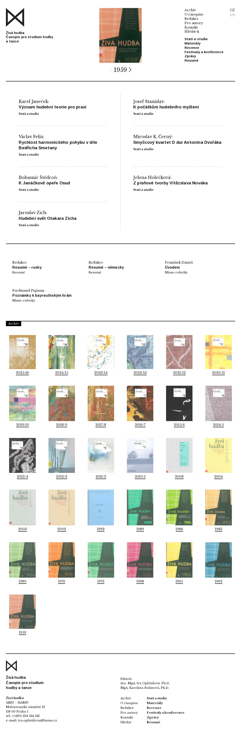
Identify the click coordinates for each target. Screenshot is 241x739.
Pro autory (194, 23)
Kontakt (191, 27)
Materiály (192, 43)
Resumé (192, 60)
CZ (232, 10)
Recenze (192, 48)
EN (232, 15)
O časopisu (194, 14)
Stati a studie (196, 39)
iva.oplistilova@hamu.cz (37, 720)
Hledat (192, 31)
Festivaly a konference (204, 52)
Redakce (191, 19)
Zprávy (190, 56)
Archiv (190, 10)
